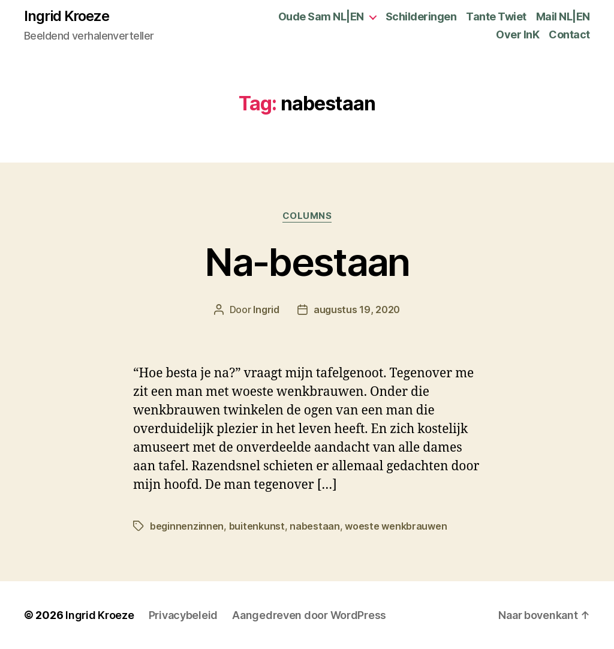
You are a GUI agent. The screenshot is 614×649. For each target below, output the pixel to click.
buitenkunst (257, 526)
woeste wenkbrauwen (396, 526)
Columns (307, 216)
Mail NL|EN (563, 16)
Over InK (517, 34)
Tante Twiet (496, 16)
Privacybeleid (183, 615)
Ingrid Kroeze (66, 16)
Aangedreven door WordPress (309, 615)
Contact (569, 34)
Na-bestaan (306, 262)
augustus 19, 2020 (357, 310)
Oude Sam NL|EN (321, 16)
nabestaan (315, 526)
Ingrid (266, 310)
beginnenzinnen (187, 526)
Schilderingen (421, 16)
